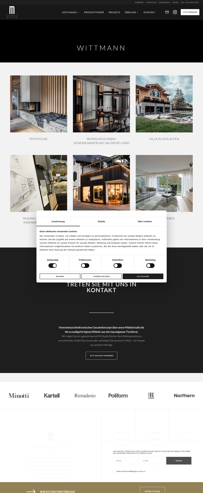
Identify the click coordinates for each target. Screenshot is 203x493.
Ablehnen (60, 276)
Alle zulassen (143, 276)
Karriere (139, 2)
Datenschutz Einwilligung (126, 471)
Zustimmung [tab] (58, 221)
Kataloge (151, 2)
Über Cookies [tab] (145, 221)
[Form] (165, 12)
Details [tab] (101, 221)
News (175, 2)
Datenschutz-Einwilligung (139, 453)
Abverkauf (164, 2)
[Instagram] (173, 12)
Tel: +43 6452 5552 (190, 2)
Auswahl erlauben (101, 276)
